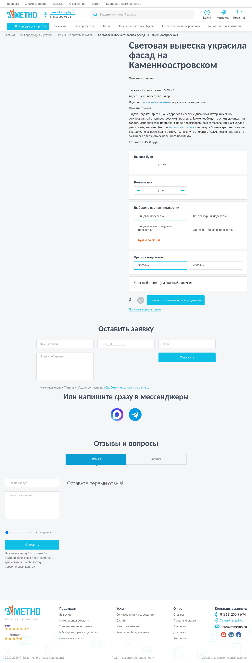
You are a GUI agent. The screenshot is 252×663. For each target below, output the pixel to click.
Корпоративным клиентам (124, 4)
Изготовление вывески (181, 127)
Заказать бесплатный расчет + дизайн (176, 300)
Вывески (60, 26)
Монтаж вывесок (128, 626)
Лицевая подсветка (151, 216)
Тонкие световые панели (224, 26)
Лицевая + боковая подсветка (213, 230)
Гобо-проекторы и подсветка (78, 632)
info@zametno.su (231, 627)
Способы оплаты (36, 4)
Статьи (96, 4)
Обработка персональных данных (224, 657)
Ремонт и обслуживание (133, 632)
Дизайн (122, 620)
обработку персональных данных (126, 387)
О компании (77, 4)
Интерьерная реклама (74, 620)
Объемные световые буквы (136, 26)
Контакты (179, 638)
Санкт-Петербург (62, 12)
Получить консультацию (145, 309)
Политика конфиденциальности (133, 657)
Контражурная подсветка (210, 216)
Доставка (13, 4)
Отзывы (58, 4)
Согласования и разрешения (181, 26)
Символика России (71, 638)
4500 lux (198, 265)
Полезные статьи (184, 620)
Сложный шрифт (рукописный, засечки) (163, 283)
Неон (106, 26)
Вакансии (179, 626)
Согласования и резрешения (136, 614)
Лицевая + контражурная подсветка (155, 228)
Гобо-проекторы (84, 26)
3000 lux (143, 265)
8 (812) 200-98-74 (60, 16)
